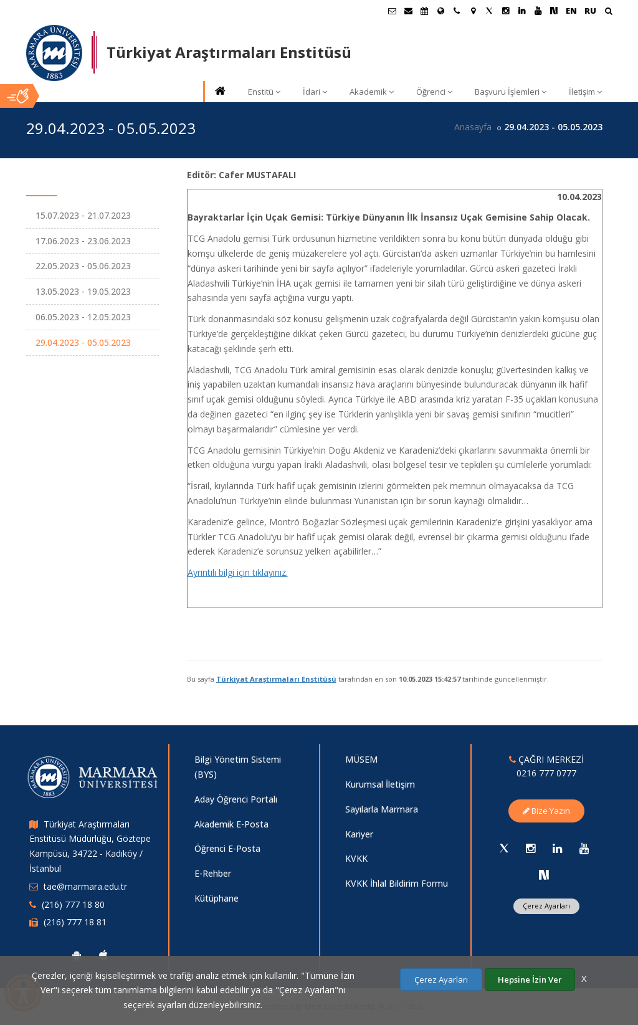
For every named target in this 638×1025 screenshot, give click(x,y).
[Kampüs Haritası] (473, 10)
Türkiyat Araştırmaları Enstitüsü (276, 679)
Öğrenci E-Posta (227, 848)
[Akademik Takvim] (424, 10)
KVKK (356, 858)
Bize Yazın (546, 810)
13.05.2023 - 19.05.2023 (83, 291)
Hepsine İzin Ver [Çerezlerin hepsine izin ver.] (530, 979)
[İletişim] (456, 10)
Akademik (372, 91)
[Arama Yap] (608, 12)
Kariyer (359, 834)
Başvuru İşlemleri (510, 91)
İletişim (585, 91)
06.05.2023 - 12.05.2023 (83, 317)
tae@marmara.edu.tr (85, 886)
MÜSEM (361, 759)
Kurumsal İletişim (380, 784)
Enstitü (264, 91)
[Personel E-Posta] (408, 10)
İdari (315, 91)
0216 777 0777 (546, 773)
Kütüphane (216, 898)
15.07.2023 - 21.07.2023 (83, 215)
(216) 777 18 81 (75, 922)
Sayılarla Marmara (381, 809)
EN (571, 10)
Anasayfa (473, 127)
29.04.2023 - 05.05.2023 (83, 342)
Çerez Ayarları (546, 905)
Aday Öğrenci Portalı (235, 799)
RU (590, 10)
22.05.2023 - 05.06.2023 (83, 266)
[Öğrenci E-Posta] (392, 10)
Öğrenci (434, 91)
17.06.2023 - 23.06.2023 (83, 241)
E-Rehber (212, 873)
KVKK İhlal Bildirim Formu (396, 883)
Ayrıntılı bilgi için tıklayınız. (238, 572)
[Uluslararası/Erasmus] (440, 10)
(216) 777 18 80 (73, 904)
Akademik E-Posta (231, 824)
